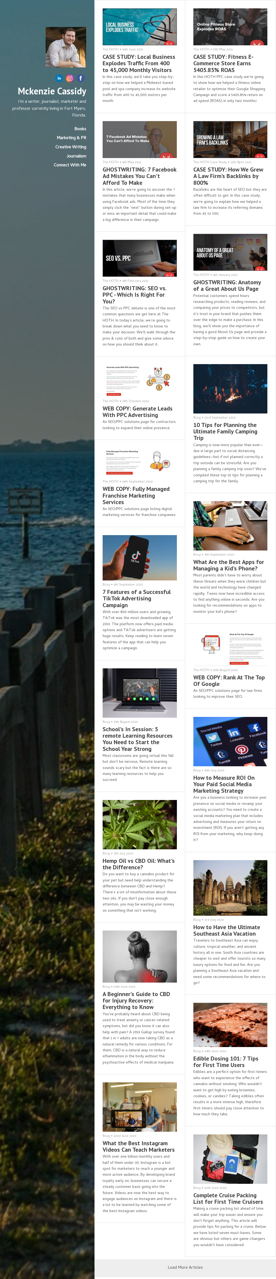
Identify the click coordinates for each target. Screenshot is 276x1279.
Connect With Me (70, 165)
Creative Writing (70, 147)
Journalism (76, 156)
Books (80, 129)
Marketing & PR (71, 138)
